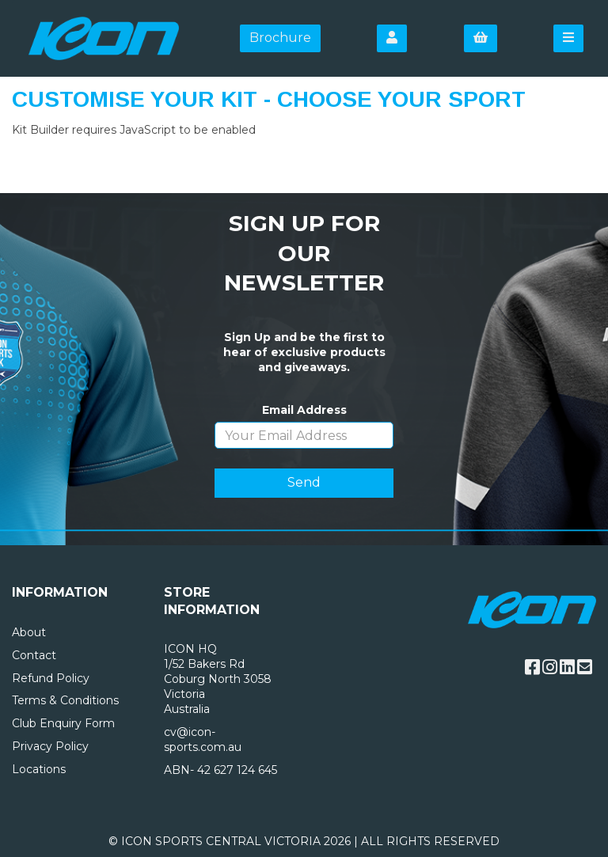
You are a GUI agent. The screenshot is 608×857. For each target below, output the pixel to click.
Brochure (280, 37)
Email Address (304, 410)
